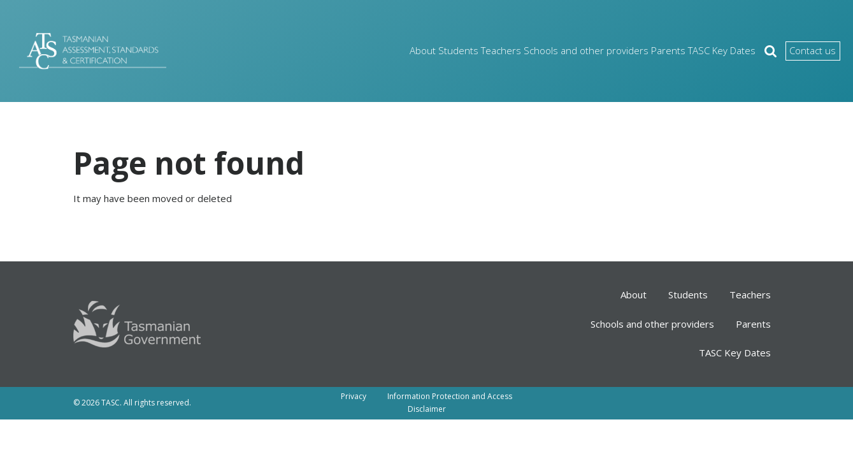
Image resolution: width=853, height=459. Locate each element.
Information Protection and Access (449, 396)
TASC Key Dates (691, 51)
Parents (628, 51)
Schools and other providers (539, 51)
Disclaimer (427, 409)
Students (394, 51)
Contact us (800, 51)
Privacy (353, 396)
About (348, 51)
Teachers (446, 51)
